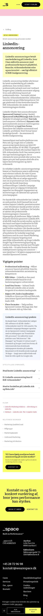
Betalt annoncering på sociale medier (17, 39)
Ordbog (7, 30)
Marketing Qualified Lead (13, 425)
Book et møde (15, 510)
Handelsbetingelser (31, 578)
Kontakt (6, 589)
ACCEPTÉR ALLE (33, 610)
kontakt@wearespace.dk (19, 568)
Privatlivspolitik (30, 582)
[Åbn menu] (18, 4)
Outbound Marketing (11, 437)
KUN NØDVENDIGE (15, 610)
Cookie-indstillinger (29, 586)
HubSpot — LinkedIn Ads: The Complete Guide (21, 412)
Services (6, 582)
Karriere (27, 591)
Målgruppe (8, 429)
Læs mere (18, 604)
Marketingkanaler (10, 433)
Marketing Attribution (12, 441)
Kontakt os (13, 467)
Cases (5, 578)
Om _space (7, 585)
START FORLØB (31, 4)
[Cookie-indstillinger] (4, 611)
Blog (25, 595)
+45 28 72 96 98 (13, 564)
